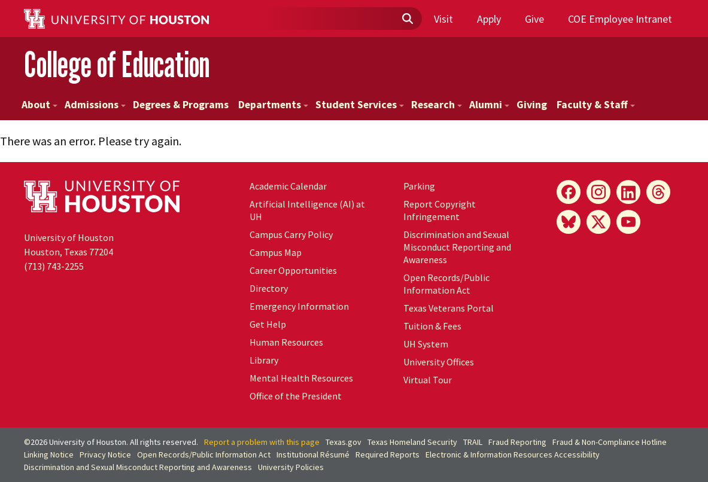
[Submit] (407, 19)
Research (436, 104)
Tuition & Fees (432, 326)
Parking (419, 186)
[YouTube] (628, 222)
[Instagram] (598, 192)
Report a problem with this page (262, 442)
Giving (531, 104)
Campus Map (276, 252)
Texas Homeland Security (412, 442)
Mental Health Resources (301, 378)
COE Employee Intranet (620, 19)
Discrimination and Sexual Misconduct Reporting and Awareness (457, 247)
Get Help (268, 324)
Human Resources (286, 342)
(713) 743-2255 (54, 266)
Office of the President (296, 396)
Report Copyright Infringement (439, 210)
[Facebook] (569, 192)
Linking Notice (49, 454)
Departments (273, 104)
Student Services (359, 104)
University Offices (438, 362)
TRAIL (472, 442)
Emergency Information (299, 306)
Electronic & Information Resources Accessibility (513, 454)
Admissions (95, 104)
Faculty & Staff (596, 104)
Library (264, 360)
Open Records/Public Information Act (446, 283)
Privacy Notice (105, 454)
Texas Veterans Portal (448, 308)
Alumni (489, 104)
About (39, 104)
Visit (443, 19)
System (425, 344)
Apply (489, 19)
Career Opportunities (293, 270)
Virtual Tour (427, 380)
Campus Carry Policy (291, 234)
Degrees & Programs (181, 104)
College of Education (116, 64)
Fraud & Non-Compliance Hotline (609, 442)
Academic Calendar (288, 186)
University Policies (291, 467)
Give (534, 19)
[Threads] (658, 192)
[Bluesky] (569, 222)
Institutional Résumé (313, 454)
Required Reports (387, 454)
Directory (269, 288)
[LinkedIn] (628, 192)
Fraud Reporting (517, 442)
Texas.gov (343, 442)
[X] (598, 222)
